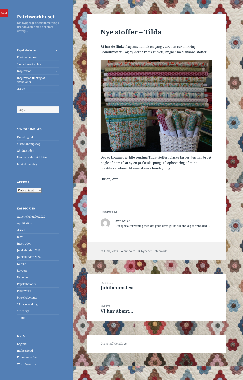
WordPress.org (26, 364)
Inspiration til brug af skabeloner (31, 80)
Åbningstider (25, 150)
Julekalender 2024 (28, 257)
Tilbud (21, 318)
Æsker (21, 89)
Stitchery (23, 311)
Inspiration (24, 71)
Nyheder (22, 277)
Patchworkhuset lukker (32, 157)
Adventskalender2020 (31, 216)
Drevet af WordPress (114, 343)
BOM (20, 237)
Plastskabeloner (27, 57)
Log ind (22, 344)
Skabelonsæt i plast (29, 64)
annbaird (129, 251)
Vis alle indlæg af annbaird (190, 226)
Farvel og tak (25, 137)
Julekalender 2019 (28, 250)
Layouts (22, 270)
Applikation (24, 223)
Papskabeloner (26, 50)
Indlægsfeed (25, 351)
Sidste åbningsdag (28, 144)
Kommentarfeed (27, 357)
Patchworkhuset (36, 16)
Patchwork (24, 291)
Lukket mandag (27, 164)
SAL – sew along (27, 304)
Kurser (21, 264)
